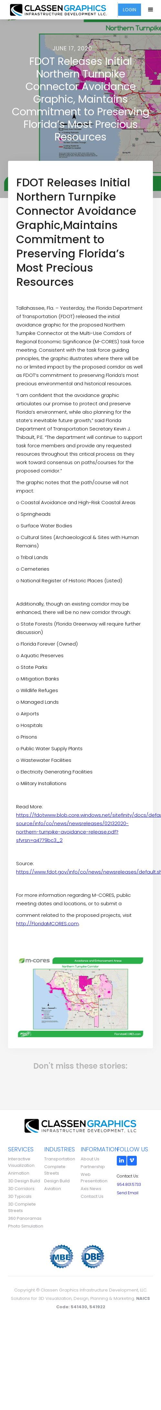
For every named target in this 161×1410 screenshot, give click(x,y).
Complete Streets (54, 1170)
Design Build (57, 1181)
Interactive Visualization (21, 1162)
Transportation (59, 1159)
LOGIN (129, 9)
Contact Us (92, 1196)
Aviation (52, 1189)
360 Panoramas (25, 1218)
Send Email (127, 1193)
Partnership (93, 1167)
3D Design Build (24, 1181)
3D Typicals (20, 1196)
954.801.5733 (129, 1184)
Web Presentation (94, 1177)
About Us (90, 1159)
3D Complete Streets (22, 1207)
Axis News (91, 1189)
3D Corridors (21, 1189)
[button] (151, 9)
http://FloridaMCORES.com (47, 923)
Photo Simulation (25, 1226)
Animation (18, 1173)
